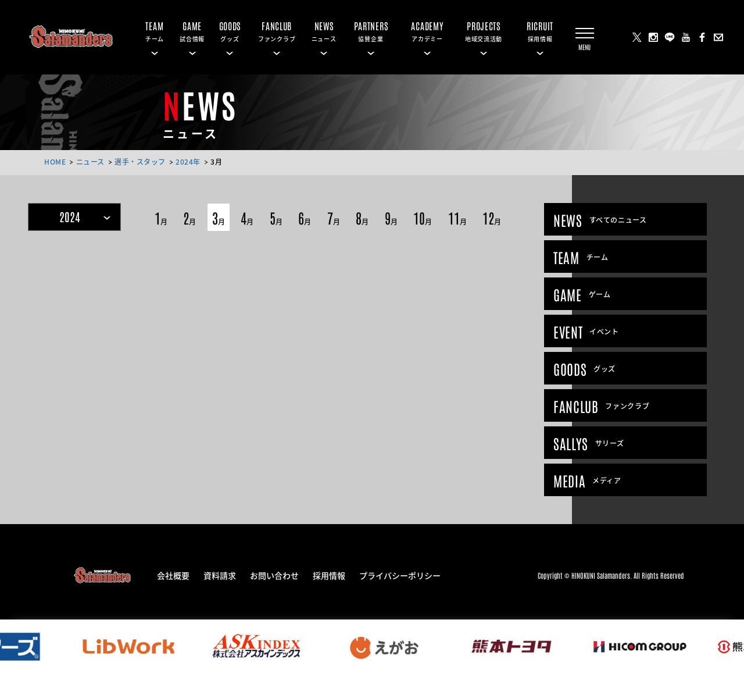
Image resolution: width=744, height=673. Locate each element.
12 (491, 217)
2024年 (188, 161)
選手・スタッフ (140, 161)
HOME (55, 161)
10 (422, 217)
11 (457, 217)
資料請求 (219, 574)
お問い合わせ (274, 574)
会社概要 (173, 574)
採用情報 (329, 574)
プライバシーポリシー (400, 574)
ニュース (90, 161)
